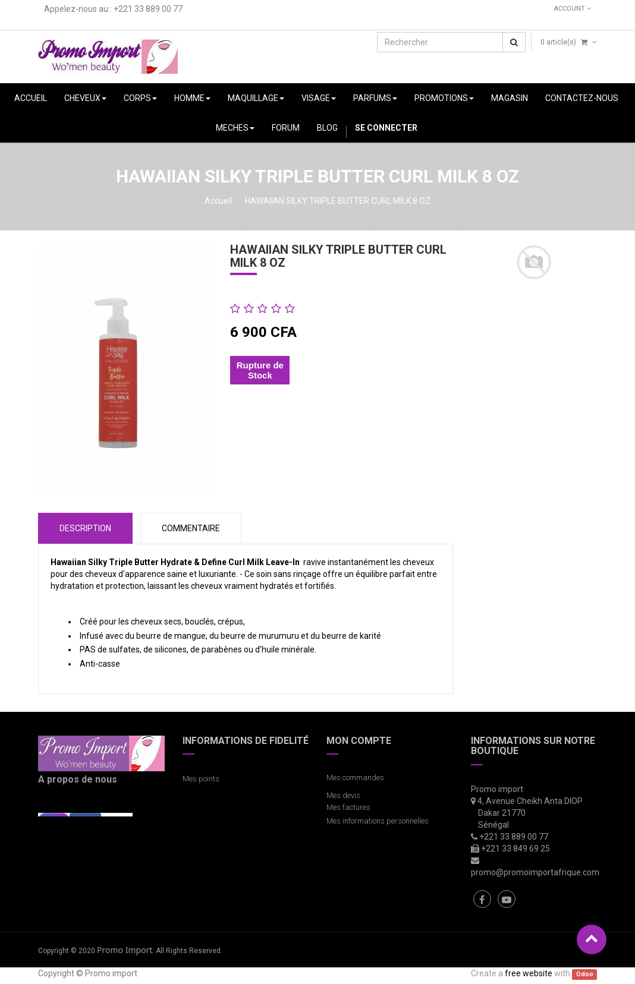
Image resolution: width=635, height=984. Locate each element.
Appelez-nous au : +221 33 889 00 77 (113, 9)
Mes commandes (355, 777)
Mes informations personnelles (379, 820)
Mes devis (343, 795)
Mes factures (348, 807)
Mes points (201, 778)
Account (572, 8)
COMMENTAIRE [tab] (191, 528)
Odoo (584, 974)
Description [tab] (85, 528)
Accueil (218, 201)
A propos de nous (77, 779)
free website (528, 973)
